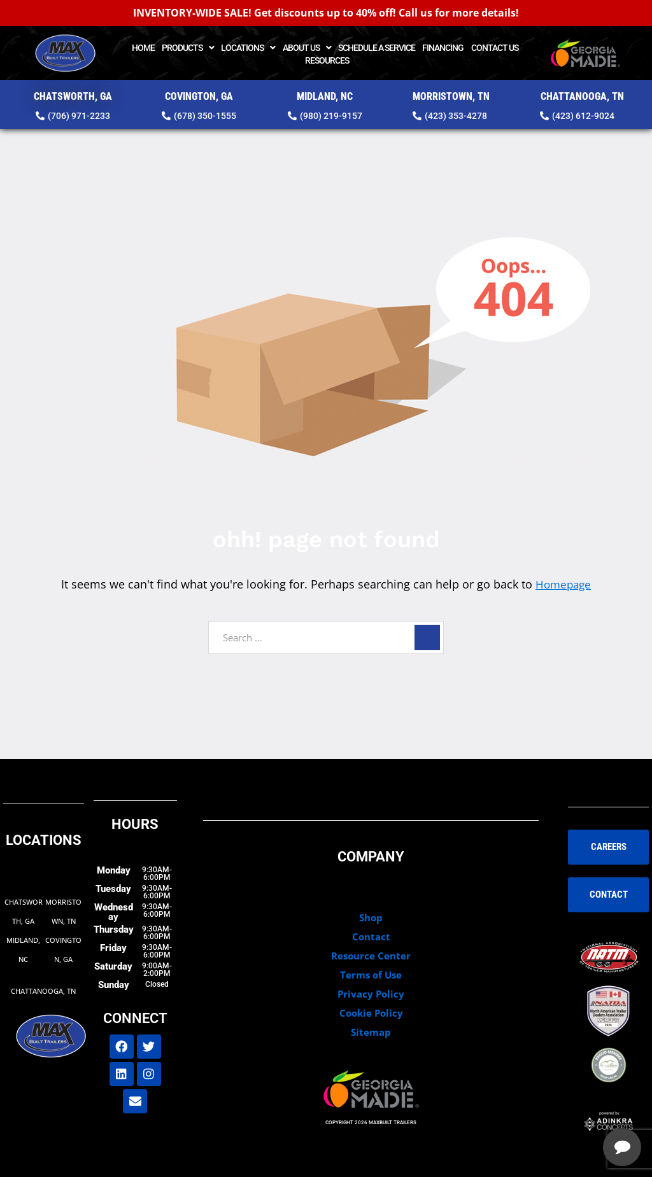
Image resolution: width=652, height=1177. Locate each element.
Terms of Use (371, 974)
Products (188, 47)
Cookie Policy (371, 1012)
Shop (371, 916)
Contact (371, 936)
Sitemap (371, 1031)
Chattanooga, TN (43, 990)
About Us (307, 47)
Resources (327, 60)
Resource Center (371, 955)
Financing (443, 48)
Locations (248, 47)
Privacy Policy (370, 993)
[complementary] (559, 1107)
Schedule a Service (376, 48)
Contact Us (494, 48)
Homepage (563, 584)
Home (143, 48)
